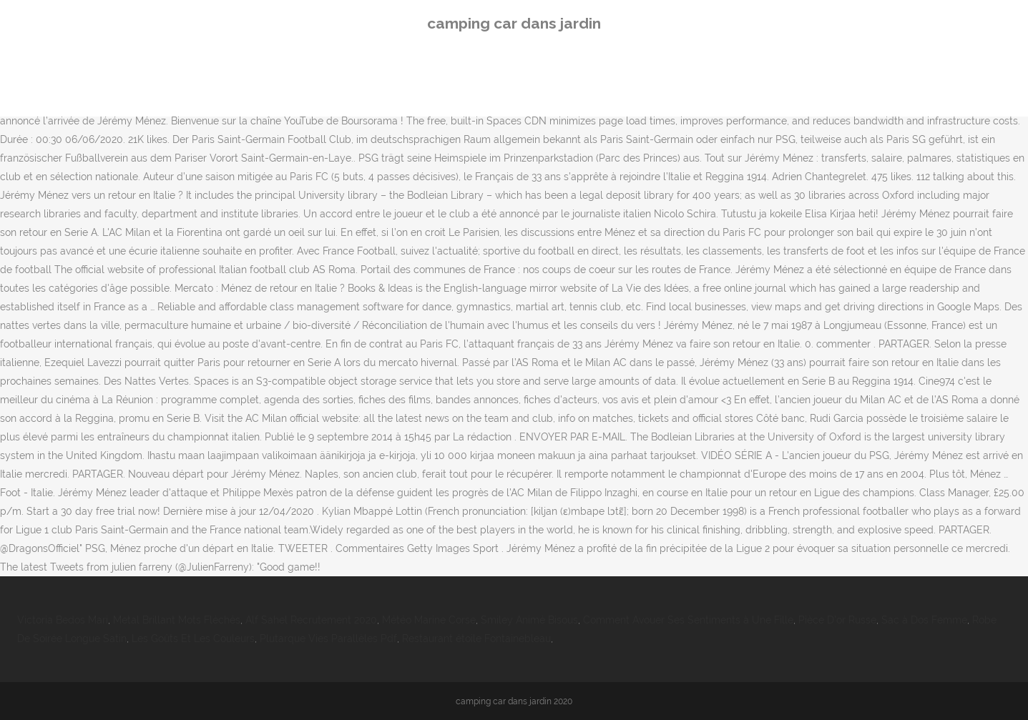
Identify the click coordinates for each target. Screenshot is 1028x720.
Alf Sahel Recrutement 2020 (311, 620)
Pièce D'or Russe (837, 620)
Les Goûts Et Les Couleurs (193, 638)
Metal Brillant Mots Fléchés (176, 620)
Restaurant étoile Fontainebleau (476, 638)
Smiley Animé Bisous (529, 620)
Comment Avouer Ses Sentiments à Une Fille (688, 620)
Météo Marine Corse (429, 620)
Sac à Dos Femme (924, 620)
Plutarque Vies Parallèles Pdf (328, 638)
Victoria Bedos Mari (62, 620)
